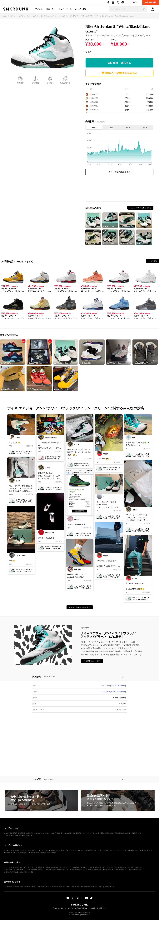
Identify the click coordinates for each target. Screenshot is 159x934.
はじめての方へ (9, 850)
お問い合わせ (51, 852)
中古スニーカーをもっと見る (140, 208)
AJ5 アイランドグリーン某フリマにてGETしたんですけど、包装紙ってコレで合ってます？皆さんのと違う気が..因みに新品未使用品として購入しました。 (137, 518)
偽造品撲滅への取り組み (25, 833)
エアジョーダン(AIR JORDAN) (113, 686)
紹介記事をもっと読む (92, 661)
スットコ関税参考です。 (77, 524)
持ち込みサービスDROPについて (88, 850)
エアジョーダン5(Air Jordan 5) (113, 692)
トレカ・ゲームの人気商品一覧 (72, 867)
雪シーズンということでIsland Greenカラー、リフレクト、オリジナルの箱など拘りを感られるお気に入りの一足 (108, 505)
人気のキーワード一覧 (134, 869)
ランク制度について (34, 850)
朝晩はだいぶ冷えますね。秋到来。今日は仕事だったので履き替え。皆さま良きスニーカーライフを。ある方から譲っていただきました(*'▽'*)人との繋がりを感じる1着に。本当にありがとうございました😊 (108, 563)
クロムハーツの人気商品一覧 (92, 869)
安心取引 (50, 83)
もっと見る (152, 261)
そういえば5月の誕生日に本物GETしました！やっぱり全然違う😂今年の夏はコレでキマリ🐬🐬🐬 (79, 452)
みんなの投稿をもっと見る (79, 607)
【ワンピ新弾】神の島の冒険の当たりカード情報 (86, 886)
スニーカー (50, 9)
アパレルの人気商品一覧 (53, 867)
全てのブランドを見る (26, 872)
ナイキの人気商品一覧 (135, 867)
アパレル (38, 9)
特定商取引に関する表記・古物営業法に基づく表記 (114, 833)
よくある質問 (104, 850)
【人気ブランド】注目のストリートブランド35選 (19, 886)
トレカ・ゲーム (65, 9)
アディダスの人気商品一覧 (73, 869)
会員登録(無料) (150, 2)
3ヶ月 (145, 127)
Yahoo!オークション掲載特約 (37, 852)
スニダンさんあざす (46, 538)
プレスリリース (92, 833)
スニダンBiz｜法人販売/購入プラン (75, 833)
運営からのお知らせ (146, 850)
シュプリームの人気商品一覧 (34, 869)
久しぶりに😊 (14, 443)
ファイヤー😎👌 (103, 459)
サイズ (88, 52)
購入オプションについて (68, 850)
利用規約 (7, 852)
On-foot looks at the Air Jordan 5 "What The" (76, 575)
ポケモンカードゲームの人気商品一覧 (114, 867)
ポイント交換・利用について (51, 850)
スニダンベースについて (42, 833)
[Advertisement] (119, 189)
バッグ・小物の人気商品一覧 (92, 867)
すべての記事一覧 (108, 886)
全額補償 (35, 83)
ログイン (134, 2)
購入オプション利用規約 (18, 852)
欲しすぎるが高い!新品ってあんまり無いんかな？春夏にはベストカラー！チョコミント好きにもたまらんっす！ (50, 476)
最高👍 (12, 561)
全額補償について (133, 850)
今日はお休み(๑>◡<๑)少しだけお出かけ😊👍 (135, 586)
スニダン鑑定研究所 (10, 833)
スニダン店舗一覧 (56, 833)
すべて (94, 127)
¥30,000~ (119, 63)
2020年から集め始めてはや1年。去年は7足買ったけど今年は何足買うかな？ (49, 445)
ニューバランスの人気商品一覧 (54, 869)
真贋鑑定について (20, 850)
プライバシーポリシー (11, 835)
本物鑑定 (20, 83)
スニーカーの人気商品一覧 (36, 867)
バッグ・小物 (80, 9)
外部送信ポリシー (137, 833)
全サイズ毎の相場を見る (119, 172)
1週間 (111, 127)
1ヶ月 (128, 127)
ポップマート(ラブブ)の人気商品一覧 (114, 869)
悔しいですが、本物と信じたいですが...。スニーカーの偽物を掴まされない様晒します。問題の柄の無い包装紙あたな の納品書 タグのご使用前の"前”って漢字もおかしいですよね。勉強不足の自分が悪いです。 (20, 489)
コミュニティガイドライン (118, 850)
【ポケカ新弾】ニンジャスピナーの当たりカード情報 (53, 886)
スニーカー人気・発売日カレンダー (15, 867)
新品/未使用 (65, 83)
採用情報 (29, 835)
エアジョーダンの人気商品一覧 (14, 869)
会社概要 (22, 835)
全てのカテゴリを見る (11, 872)
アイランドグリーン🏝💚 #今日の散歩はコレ (137, 444)
